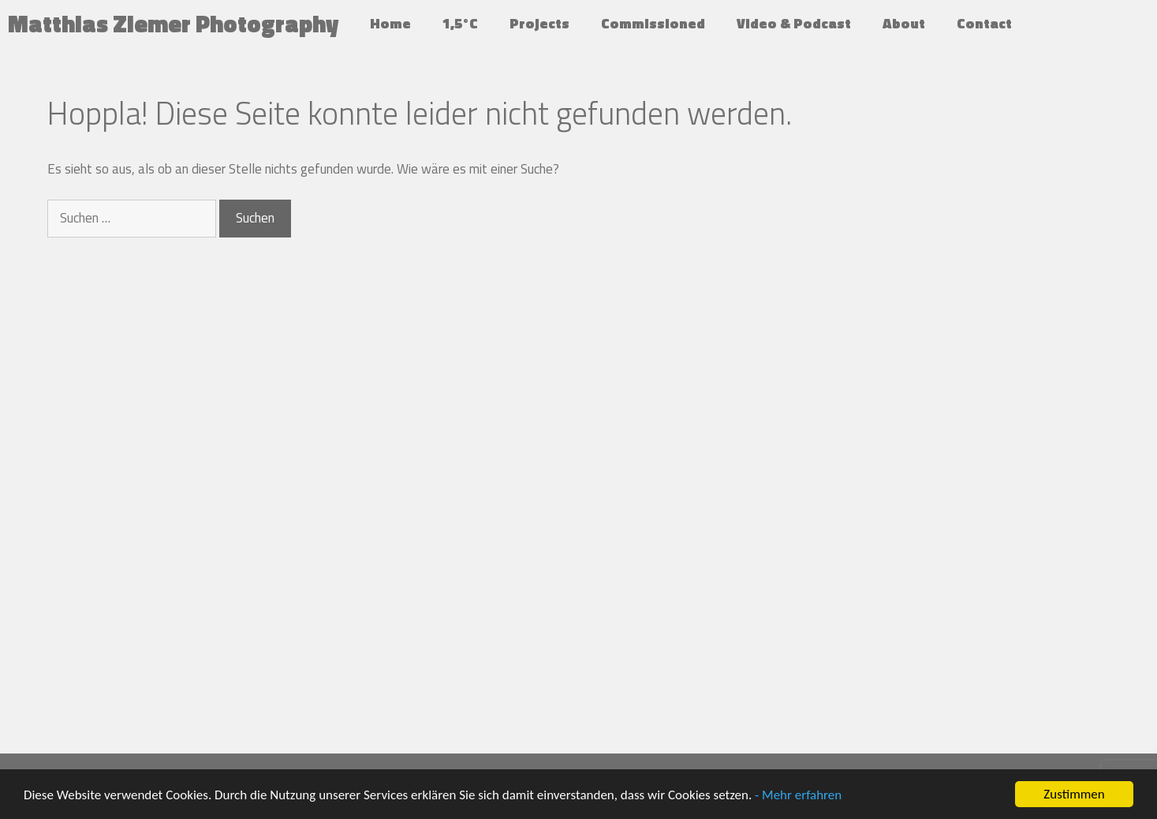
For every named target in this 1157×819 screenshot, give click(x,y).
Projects (539, 23)
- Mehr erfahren (798, 795)
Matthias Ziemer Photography (173, 24)
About (904, 23)
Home (390, 23)
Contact (984, 23)
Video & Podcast (794, 23)
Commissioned (653, 23)
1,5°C (460, 23)
